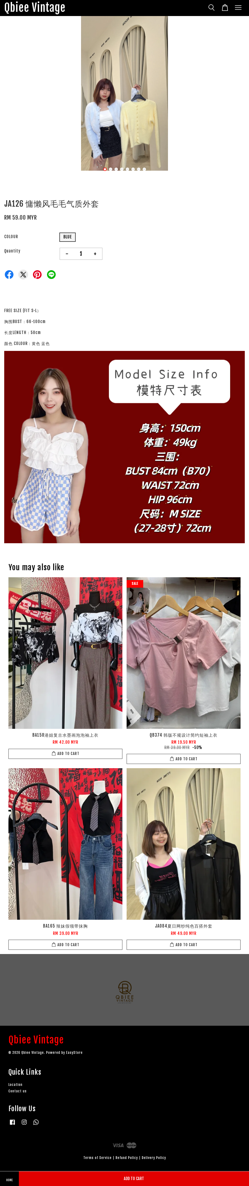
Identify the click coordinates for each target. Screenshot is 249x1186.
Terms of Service (97, 1158)
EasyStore (74, 1052)
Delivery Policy (154, 1158)
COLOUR (11, 236)
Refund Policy (127, 1158)
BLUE (67, 237)
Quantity (12, 251)
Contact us (17, 1091)
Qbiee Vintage (35, 8)
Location (15, 1085)
